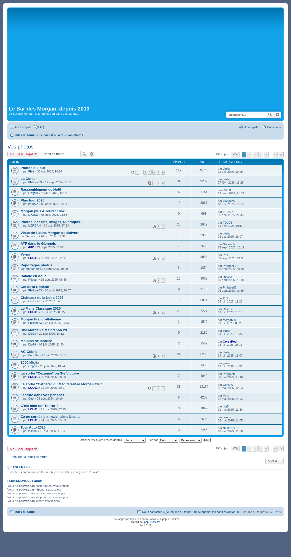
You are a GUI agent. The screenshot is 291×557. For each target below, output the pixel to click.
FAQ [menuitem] (41, 127)
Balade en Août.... (35, 276)
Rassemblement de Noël (41, 189)
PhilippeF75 (230, 265)
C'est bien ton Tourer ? (39, 406)
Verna (25, 254)
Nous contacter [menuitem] (152, 511)
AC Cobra (29, 352)
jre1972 (33, 203)
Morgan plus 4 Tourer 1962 (43, 211)
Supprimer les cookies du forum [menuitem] (218, 511)
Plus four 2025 (32, 200)
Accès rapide (23, 127)
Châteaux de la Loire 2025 (42, 298)
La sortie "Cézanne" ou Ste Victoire (50, 373)
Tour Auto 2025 (33, 427)
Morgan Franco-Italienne (41, 319)
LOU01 (32, 258)
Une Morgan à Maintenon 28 (44, 330)
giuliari (227, 168)
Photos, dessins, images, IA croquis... (52, 222)
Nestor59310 (231, 428)
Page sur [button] (235, 154)
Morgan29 (32, 268)
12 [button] (275, 154)
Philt (31, 171)
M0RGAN (34, 225)
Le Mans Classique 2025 (41, 308)
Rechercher (270, 115)
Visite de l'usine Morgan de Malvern (50, 233)
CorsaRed (230, 341)
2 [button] (249, 154)
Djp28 (32, 333)
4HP (31, 247)
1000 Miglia (30, 362)
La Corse (28, 179)
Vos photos (20, 147)
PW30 (227, 190)
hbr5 (226, 406)
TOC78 (227, 222)
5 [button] (266, 154)
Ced (31, 301)
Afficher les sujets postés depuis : (113, 439)
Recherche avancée (277, 115)
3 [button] (255, 154)
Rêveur (32, 279)
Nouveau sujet (21, 154)
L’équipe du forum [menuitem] (179, 511)
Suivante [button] (281, 154)
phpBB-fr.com (152, 522)
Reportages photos (36, 265)
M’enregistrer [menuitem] (251, 127)
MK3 (226, 395)
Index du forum (25, 511)
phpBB (133, 519)
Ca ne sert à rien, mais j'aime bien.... (50, 417)
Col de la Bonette (35, 287)
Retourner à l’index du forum (29, 456)
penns (227, 417)
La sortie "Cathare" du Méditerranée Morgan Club (61, 384)
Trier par (162, 439)
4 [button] (260, 154)
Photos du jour (33, 168)
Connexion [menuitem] (274, 127)
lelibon (32, 431)
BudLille (33, 355)
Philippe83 (35, 182)
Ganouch (229, 201)
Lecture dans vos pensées (42, 395)
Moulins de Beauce (36, 341)
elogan (32, 366)
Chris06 (228, 384)
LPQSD (33, 193)
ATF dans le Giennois (38, 244)
